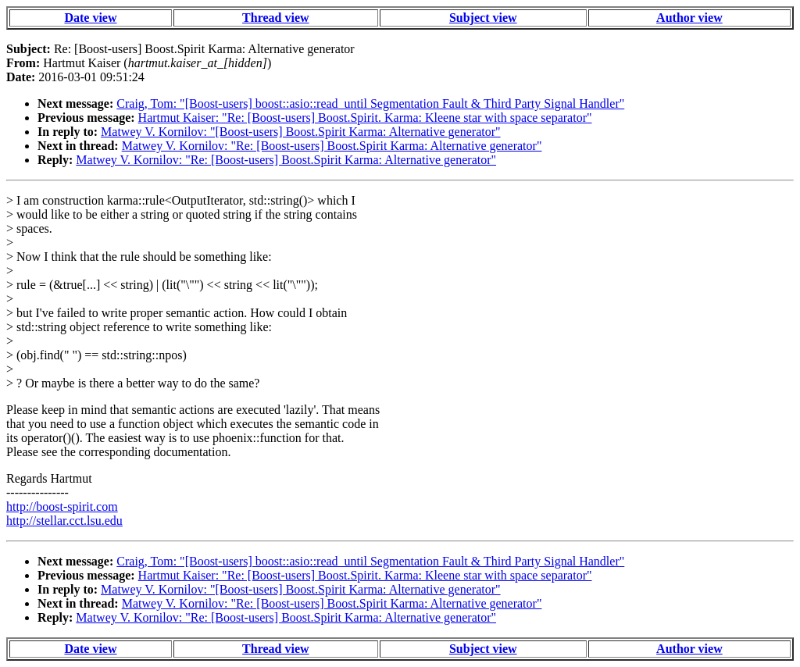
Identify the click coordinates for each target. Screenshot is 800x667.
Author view (689, 17)
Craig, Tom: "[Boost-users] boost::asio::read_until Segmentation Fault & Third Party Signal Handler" (370, 103)
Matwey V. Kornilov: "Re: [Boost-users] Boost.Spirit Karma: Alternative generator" (332, 145)
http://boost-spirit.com (62, 506)
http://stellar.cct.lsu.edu (64, 520)
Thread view (275, 17)
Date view (90, 17)
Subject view (483, 17)
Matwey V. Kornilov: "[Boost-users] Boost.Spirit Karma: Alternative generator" (301, 131)
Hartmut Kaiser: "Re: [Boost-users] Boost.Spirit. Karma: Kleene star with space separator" (365, 117)
